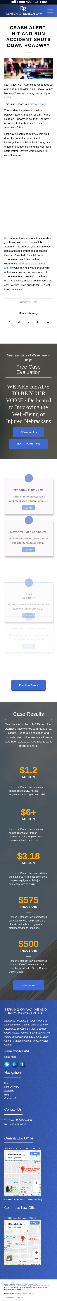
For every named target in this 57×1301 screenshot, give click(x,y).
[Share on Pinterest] (28, 322)
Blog (6, 1094)
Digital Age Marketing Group (24, 1293)
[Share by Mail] (48, 322)
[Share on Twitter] (19, 322)
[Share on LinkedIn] (38, 322)
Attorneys (9, 1090)
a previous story (36, 104)
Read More (10, 1057)
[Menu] (48, 11)
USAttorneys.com (31, 1284)
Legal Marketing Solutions (13, 1284)
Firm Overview (11, 1086)
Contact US (10, 1098)
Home (7, 1083)
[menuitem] (9, 1297)
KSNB (7, 97)
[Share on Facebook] (9, 322)
